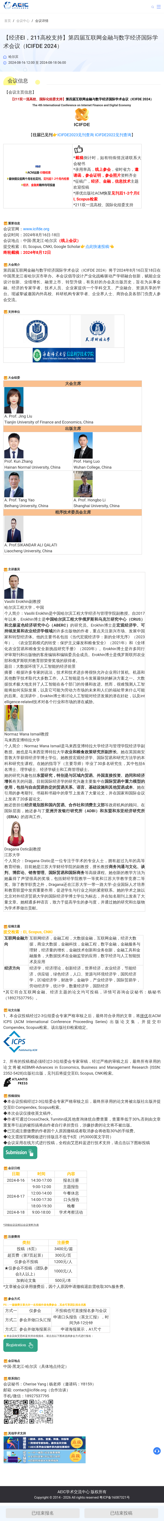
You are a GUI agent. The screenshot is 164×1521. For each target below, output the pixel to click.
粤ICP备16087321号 (114, 1497)
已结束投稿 (121, 1513)
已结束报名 (43, 1513)
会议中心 (23, 21)
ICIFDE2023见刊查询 (75, 135)
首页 (7, 21)
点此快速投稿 (97, 246)
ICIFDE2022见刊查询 (113, 135)
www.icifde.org (36, 229)
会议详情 (41, 21)
